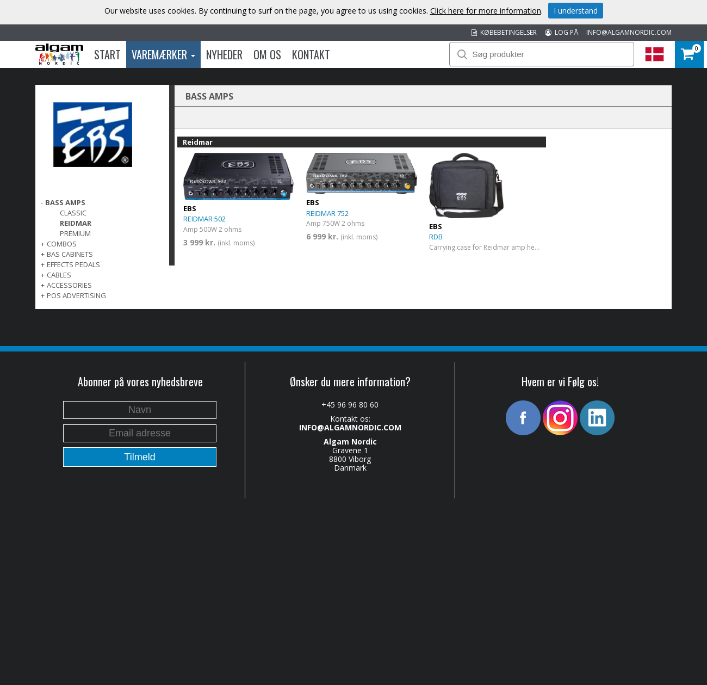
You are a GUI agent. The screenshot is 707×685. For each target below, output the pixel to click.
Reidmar (75, 223)
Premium (75, 233)
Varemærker (163, 54)
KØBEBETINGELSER (504, 32)
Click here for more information (485, 10)
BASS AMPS (65, 202)
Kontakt (311, 54)
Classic (73, 213)
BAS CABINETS (70, 254)
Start (107, 54)
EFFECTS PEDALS (73, 264)
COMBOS (62, 244)
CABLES (59, 275)
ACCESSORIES (69, 285)
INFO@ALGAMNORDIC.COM (629, 32)
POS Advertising (76, 295)
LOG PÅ (561, 32)
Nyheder (224, 54)
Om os (267, 54)
